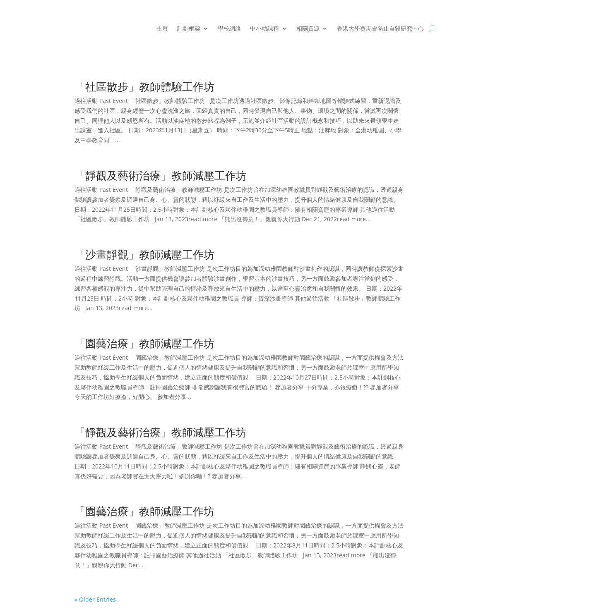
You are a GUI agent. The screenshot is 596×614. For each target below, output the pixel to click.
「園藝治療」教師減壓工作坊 (144, 343)
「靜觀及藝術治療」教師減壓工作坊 (163, 175)
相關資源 (308, 29)
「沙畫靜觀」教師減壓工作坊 (145, 254)
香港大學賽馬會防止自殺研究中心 (380, 29)
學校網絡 (229, 29)
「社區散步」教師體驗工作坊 (147, 86)
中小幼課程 (264, 29)
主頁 (162, 29)
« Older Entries (95, 599)
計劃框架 (188, 29)
